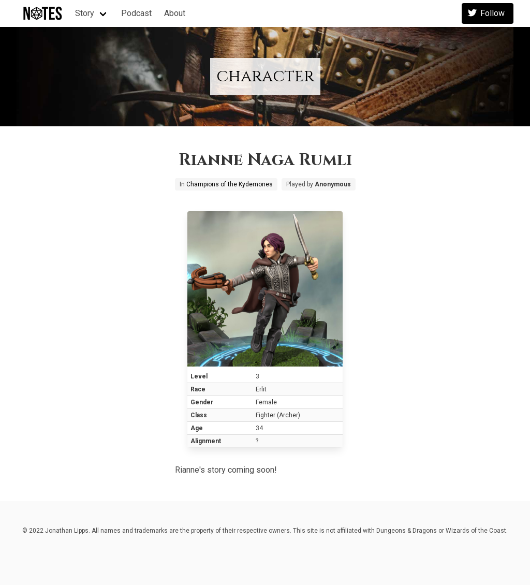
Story (84, 13)
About (174, 13)
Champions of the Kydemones (229, 184)
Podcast (136, 13)
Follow (487, 13)
